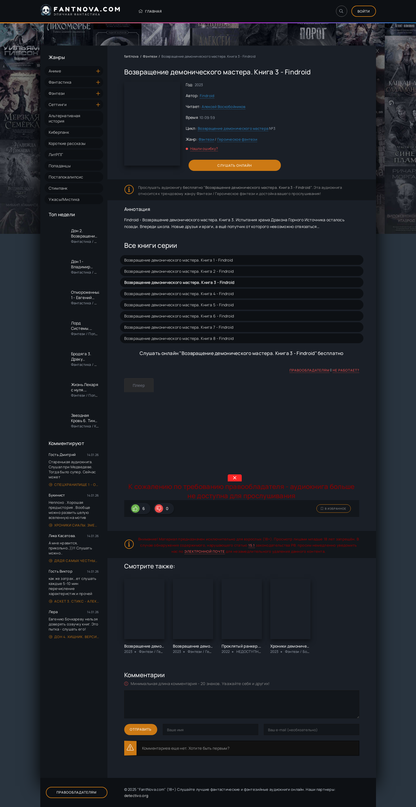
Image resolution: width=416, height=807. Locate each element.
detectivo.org (136, 795)
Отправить (141, 729)
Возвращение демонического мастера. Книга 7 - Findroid (179, 327)
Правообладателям (310, 370)
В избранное (333, 508)
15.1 (251, 545)
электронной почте (204, 551)
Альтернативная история (65, 118)
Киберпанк (59, 132)
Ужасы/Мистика (64, 199)
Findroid (207, 95)
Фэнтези (57, 93)
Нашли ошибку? (204, 148)
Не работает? (346, 370)
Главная (150, 11)
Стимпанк (58, 188)
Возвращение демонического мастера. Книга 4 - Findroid (179, 293)
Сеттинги (58, 104)
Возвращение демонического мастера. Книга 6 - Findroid (179, 316)
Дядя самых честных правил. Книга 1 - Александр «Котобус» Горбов (74, 560)
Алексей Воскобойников (223, 106)
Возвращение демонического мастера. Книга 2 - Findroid (179, 271)
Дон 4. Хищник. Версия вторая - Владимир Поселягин (74, 636)
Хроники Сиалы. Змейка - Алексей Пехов (74, 525)
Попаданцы (60, 165)
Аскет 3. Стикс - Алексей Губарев (74, 601)
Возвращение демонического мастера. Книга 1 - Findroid (178, 260)
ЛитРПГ (56, 154)
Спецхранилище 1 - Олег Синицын (74, 484)
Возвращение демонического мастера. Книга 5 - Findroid (179, 304)
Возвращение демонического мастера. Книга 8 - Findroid (179, 338)
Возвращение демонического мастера (233, 128)
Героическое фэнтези (237, 139)
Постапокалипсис (66, 177)
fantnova (131, 56)
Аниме (55, 71)
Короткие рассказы (67, 143)
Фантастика (60, 82)
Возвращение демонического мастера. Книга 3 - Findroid (179, 282)
